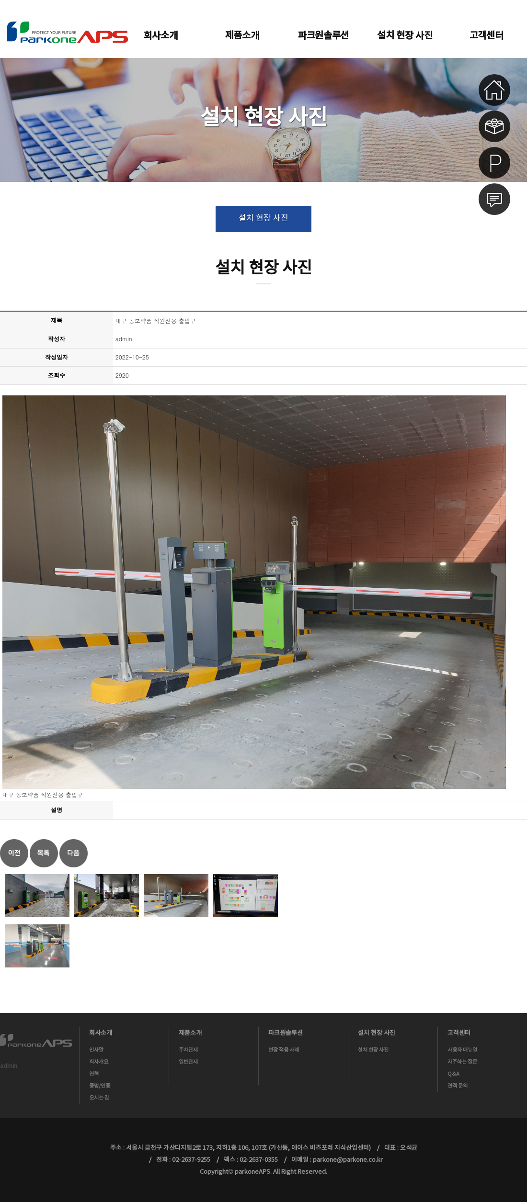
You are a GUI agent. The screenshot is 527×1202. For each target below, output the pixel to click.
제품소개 (242, 36)
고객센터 (487, 36)
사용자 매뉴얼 (462, 1050)
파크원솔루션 (323, 36)
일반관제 (188, 1062)
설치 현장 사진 (405, 36)
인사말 (96, 1050)
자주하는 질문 (462, 1062)
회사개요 (98, 1062)
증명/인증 (99, 1086)
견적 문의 (457, 1086)
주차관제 (188, 1050)
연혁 (94, 1074)
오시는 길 (99, 1098)
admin (8, 1066)
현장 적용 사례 (283, 1050)
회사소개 (161, 36)
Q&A (453, 1074)
